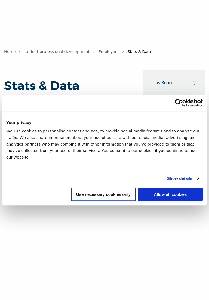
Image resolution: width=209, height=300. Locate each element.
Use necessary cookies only (103, 194)
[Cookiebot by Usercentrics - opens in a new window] (179, 103)
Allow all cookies (170, 194)
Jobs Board (163, 83)
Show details (179, 178)
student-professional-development (57, 51)
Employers (108, 51)
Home (10, 51)
